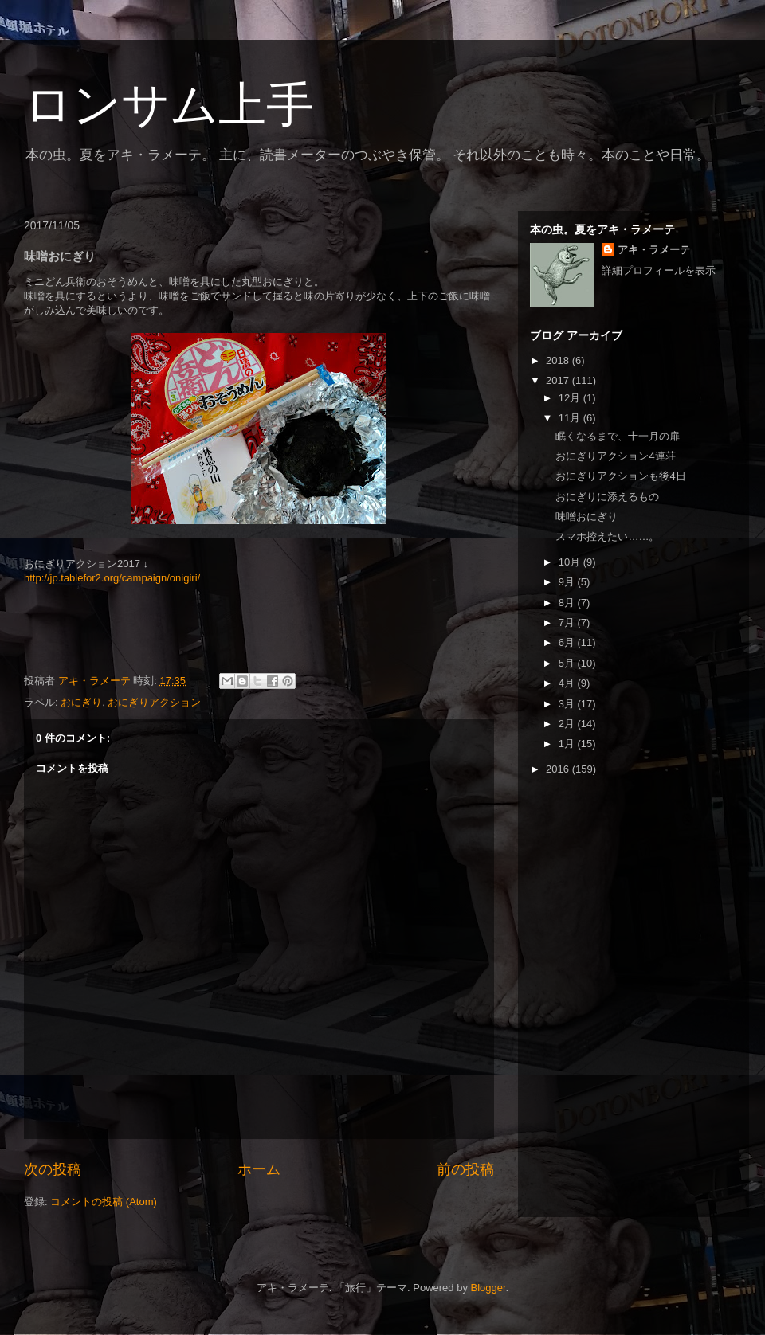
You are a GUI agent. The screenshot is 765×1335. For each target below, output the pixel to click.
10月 (571, 562)
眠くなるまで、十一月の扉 (617, 436)
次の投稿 (52, 1169)
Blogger (488, 1288)
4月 (568, 683)
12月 (571, 398)
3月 (568, 704)
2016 (559, 769)
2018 (559, 360)
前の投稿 (465, 1169)
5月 (568, 663)
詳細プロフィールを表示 (659, 270)
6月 (568, 642)
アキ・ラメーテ (654, 250)
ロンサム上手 (169, 104)
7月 (568, 622)
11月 (571, 418)
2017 (559, 380)
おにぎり (81, 702)
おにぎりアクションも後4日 (620, 476)
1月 (568, 744)
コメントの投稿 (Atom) (103, 1202)
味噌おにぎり (586, 517)
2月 (568, 724)
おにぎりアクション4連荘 (615, 456)
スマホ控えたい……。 (607, 536)
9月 (568, 582)
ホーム (258, 1169)
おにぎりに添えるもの (607, 497)
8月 (568, 603)
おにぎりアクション (154, 702)
